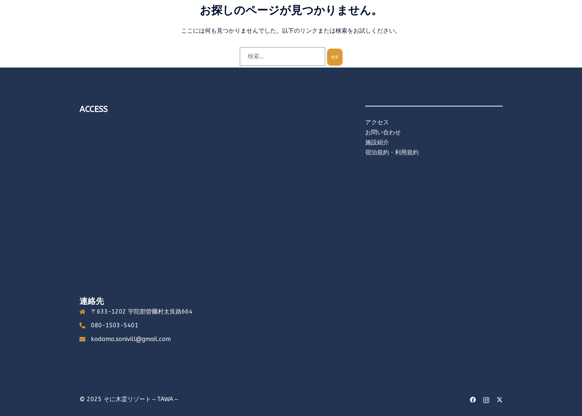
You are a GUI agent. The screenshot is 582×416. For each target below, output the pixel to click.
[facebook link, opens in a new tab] (473, 399)
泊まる (290, 26)
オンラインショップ (474, 26)
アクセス (402, 26)
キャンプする (324, 26)
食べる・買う (366, 26)
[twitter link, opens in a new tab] (500, 399)
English (431, 26)
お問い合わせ (383, 132)
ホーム (264, 26)
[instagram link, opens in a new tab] (486, 399)
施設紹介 (377, 142)
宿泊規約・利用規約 (392, 152)
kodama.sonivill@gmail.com (131, 339)
